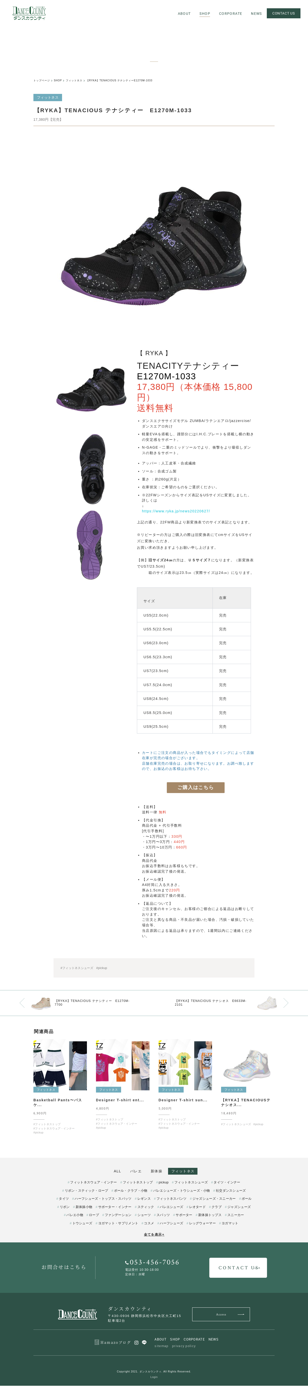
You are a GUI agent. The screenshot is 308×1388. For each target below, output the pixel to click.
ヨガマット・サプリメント (118, 1226)
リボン (65, 1209)
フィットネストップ (138, 1185)
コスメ (149, 1226)
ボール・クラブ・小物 (130, 1193)
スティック (145, 1209)
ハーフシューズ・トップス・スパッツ (103, 1201)
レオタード (197, 1209)
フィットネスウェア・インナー (93, 1185)
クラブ (217, 1209)
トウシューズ (82, 1226)
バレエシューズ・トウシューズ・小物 (181, 1193)
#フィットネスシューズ (77, 968)
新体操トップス (210, 1217)
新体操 (159, 1172)
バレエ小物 (74, 1217)
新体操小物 (84, 1209)
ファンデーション (118, 1217)
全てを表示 (154, 1237)
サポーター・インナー (115, 1209)
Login (154, 1379)
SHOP (175, 1341)
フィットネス (190, 1172)
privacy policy (184, 1348)
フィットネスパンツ (172, 1201)
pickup (164, 1185)
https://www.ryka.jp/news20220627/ (176, 511)
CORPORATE (194, 1341)
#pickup (101, 968)
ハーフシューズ (171, 1226)
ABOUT (161, 1341)
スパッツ (163, 1217)
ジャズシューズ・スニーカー (214, 1201)
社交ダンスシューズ (231, 1193)
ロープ (94, 1217)
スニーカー (235, 1217)
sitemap (161, 1348)
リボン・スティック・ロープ (86, 1193)
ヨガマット (230, 1226)
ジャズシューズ (239, 1209)
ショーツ (144, 1217)
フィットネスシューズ (191, 1185)
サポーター (184, 1217)
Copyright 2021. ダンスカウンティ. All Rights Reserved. (154, 1374)
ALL (109, 1172)
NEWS (214, 1341)
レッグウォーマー (202, 1226)
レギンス (144, 1201)
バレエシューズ (171, 1209)
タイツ (64, 1201)
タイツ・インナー (227, 1185)
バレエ (133, 1172)
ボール (247, 1201)
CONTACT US (283, 13)
